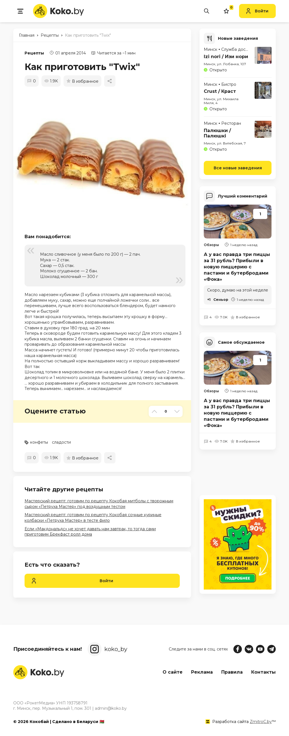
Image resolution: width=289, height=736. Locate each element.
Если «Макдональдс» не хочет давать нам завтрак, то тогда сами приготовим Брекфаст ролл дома (90, 531)
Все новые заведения (238, 167)
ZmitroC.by (261, 721)
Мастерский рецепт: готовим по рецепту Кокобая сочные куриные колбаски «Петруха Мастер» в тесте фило (93, 517)
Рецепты (34, 53)
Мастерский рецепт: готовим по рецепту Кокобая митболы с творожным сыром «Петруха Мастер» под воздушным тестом (99, 503)
